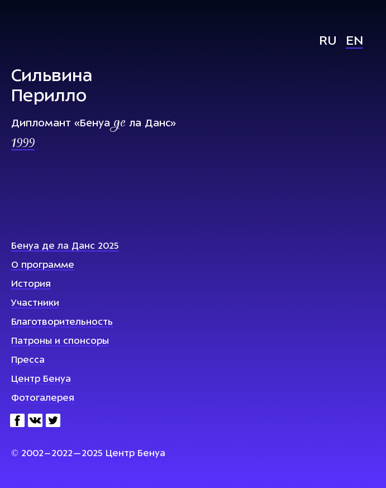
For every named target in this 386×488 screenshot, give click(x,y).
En (354, 42)
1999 (23, 144)
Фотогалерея (42, 399)
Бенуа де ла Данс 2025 (65, 246)
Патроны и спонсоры (60, 342)
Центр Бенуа (41, 380)
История (31, 284)
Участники (35, 304)
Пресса (28, 361)
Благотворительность (62, 323)
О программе (42, 265)
